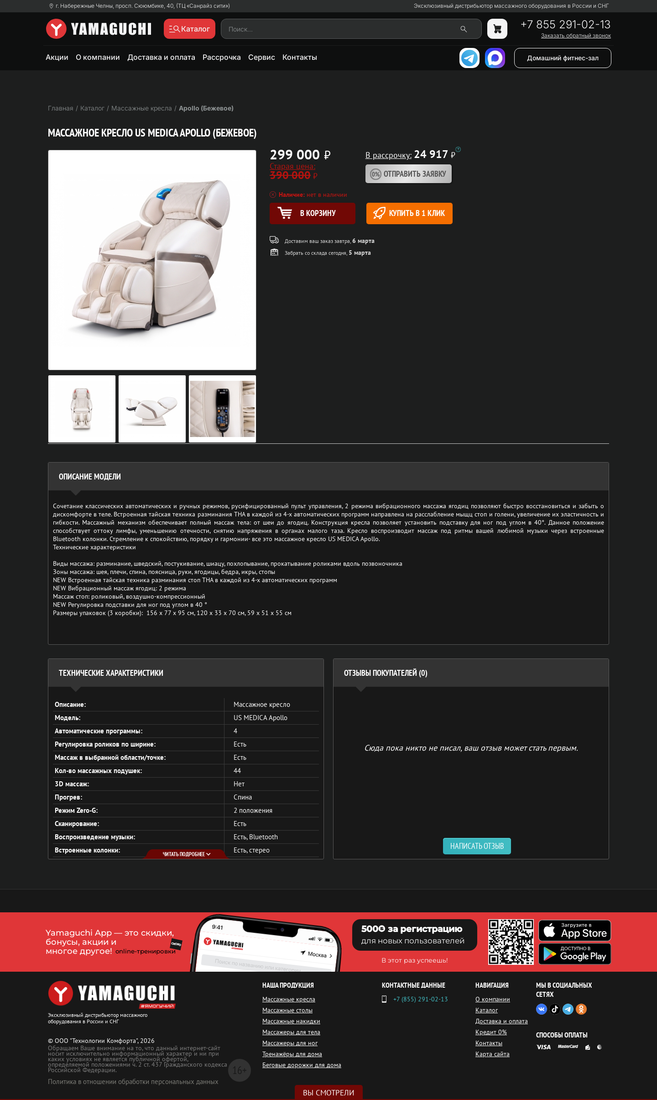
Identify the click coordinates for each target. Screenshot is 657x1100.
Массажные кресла (288, 999)
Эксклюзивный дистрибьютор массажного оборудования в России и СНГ (511, 6)
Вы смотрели (329, 1093)
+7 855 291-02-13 (565, 25)
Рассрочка (222, 57)
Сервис (261, 57)
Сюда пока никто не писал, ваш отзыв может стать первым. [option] (471, 747)
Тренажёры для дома (292, 1054)
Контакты (299, 57)
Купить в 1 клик (409, 213)
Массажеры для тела (291, 1032)
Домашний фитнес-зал (563, 58)
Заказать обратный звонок (576, 35)
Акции (57, 57)
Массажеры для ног (290, 1043)
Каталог (486, 1010)
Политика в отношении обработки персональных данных (133, 1081)
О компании (98, 57)
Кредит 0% (491, 1032)
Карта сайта (492, 1054)
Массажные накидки (291, 1021)
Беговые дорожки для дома (301, 1065)
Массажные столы (287, 1010)
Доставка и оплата (161, 57)
